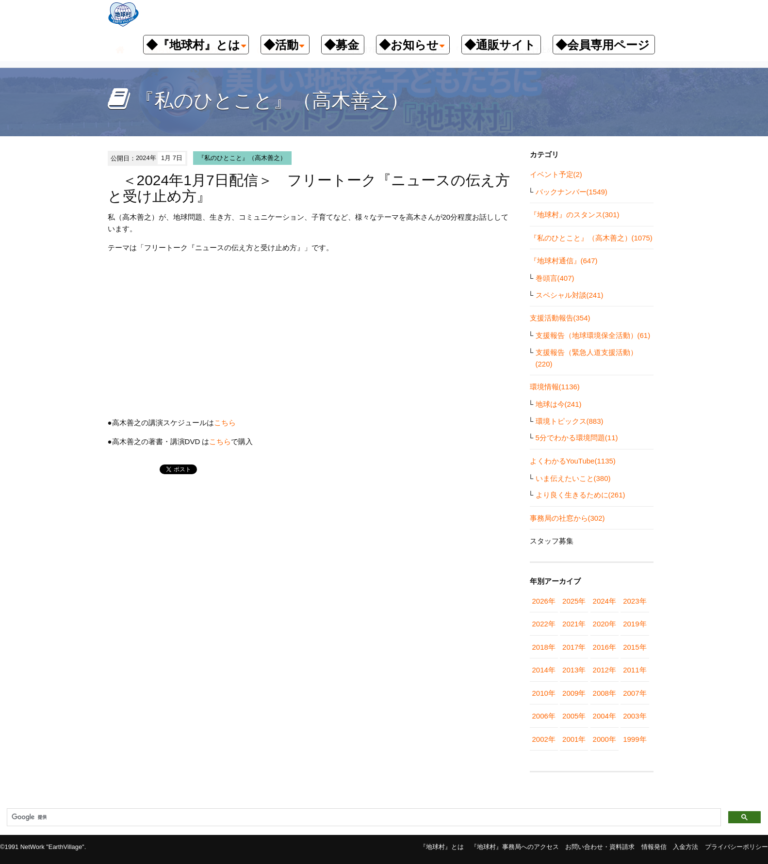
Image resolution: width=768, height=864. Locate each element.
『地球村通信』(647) (564, 260)
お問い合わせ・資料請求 (600, 846)
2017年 (574, 647)
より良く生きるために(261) (580, 495)
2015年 (634, 647)
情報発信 (654, 846)
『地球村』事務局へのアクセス (515, 846)
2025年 (574, 601)
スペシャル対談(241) (570, 295)
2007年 (634, 693)
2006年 (544, 716)
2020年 (604, 624)
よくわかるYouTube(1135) (573, 461)
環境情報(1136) (555, 387)
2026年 (544, 601)
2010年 (544, 693)
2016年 (604, 647)
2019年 (634, 624)
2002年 (544, 739)
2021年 (574, 624)
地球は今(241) (559, 404)
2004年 (604, 716)
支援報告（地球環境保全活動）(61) (593, 335)
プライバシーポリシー (736, 846)
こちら (225, 422)
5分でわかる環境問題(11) (577, 437)
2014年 (544, 670)
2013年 (574, 670)
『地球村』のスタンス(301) (575, 214)
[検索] (363, 817)
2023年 (634, 601)
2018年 (544, 647)
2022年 (544, 624)
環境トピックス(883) (570, 421)
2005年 (574, 716)
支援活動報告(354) (560, 318)
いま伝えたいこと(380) (573, 478)
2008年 (604, 693)
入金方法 (685, 846)
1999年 (634, 739)
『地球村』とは (442, 846)
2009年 (574, 693)
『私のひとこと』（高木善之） (242, 157)
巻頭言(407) (555, 278)
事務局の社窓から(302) (567, 518)
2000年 (604, 739)
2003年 (634, 716)
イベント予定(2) (556, 174)
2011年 (634, 670)
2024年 (604, 601)
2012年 (604, 670)
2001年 (574, 739)
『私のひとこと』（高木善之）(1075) (591, 238)
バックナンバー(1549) (571, 192)
